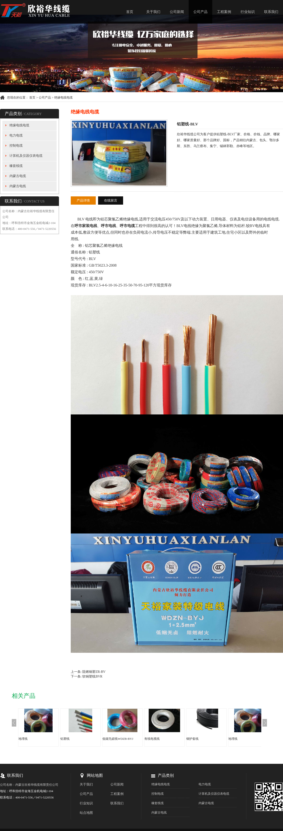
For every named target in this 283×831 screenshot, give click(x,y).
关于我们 (153, 12)
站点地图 (86, 812)
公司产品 (200, 12)
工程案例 (224, 12)
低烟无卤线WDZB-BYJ (117, 738)
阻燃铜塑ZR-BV (93, 672)
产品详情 (83, 200)
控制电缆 (16, 145)
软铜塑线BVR (92, 676)
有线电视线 (152, 738)
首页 (129, 12)
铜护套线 (192, 738)
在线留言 (110, 200)
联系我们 (271, 12)
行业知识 (248, 12)
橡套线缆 (16, 166)
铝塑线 (65, 738)
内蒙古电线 (17, 186)
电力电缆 (16, 135)
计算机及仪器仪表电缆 (25, 155)
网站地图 (95, 775)
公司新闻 (177, 12)
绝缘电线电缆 (63, 97)
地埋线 (23, 738)
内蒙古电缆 (17, 176)
